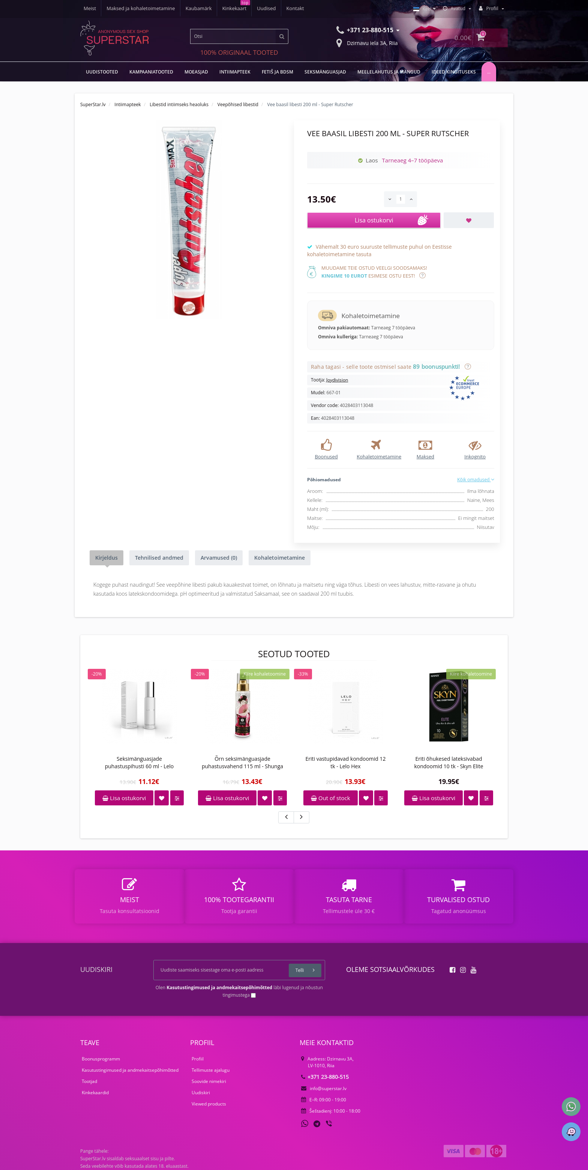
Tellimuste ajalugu (211, 1070)
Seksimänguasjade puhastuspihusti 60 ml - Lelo (139, 762)
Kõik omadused (475, 479)
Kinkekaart (234, 8)
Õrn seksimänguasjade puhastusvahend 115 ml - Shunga (242, 762)
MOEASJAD (196, 72)
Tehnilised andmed (159, 557)
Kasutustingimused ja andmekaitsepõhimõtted (130, 1070)
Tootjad (89, 1081)
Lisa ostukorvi (124, 798)
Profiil (198, 1059)
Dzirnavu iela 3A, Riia (367, 42)
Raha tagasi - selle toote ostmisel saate (389, 366)
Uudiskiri (201, 1092)
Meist (90, 8)
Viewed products (209, 1104)
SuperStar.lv (93, 104)
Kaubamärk (199, 8)
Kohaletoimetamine (279, 557)
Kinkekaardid (95, 1092)
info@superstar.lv (323, 1088)
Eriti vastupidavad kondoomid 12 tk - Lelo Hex (345, 762)
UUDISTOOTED (102, 72)
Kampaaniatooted (151, 72)
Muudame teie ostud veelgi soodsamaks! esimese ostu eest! (374, 271)
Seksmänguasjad (325, 72)
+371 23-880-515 (325, 1076)
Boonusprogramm (101, 1059)
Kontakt (295, 8)
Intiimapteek (234, 72)
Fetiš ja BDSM (277, 72)
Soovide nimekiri (209, 1081)
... (488, 72)
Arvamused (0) (219, 557)
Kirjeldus (106, 557)
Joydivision (337, 380)
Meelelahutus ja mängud (388, 72)
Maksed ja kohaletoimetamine (140, 8)
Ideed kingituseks (454, 72)
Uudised (266, 8)
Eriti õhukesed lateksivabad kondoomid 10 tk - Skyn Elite (448, 762)
